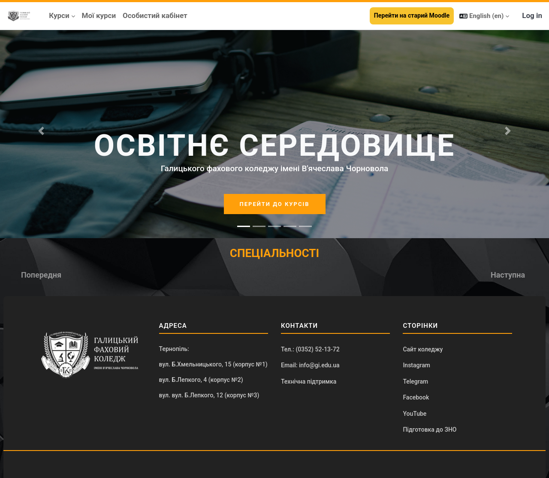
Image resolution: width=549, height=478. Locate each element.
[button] (484, 15)
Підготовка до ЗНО (429, 429)
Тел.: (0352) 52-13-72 (310, 349)
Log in (532, 15)
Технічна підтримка (308, 381)
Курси (59, 15)
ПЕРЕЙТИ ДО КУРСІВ (275, 204)
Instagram (416, 365)
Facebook (416, 397)
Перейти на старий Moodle (411, 15)
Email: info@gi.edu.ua (310, 365)
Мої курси (99, 15)
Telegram (415, 381)
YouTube (414, 413)
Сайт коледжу (423, 349)
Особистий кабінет (155, 15)
